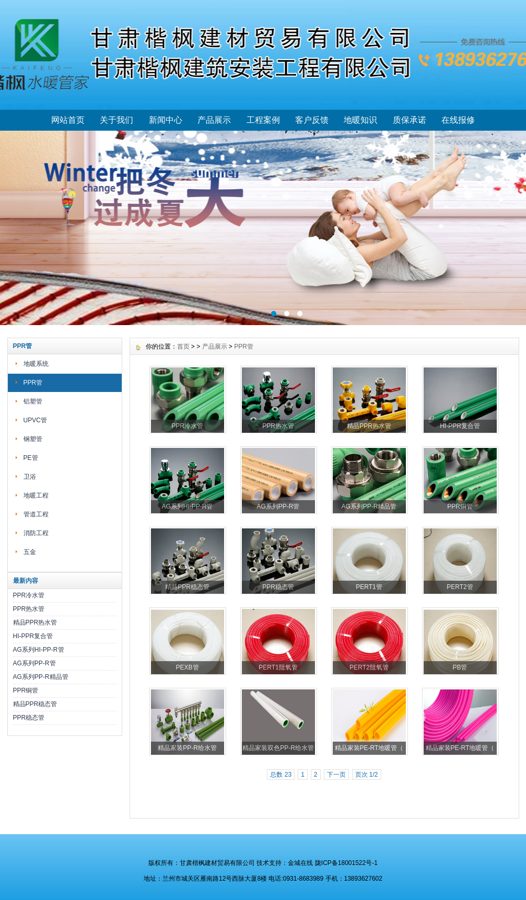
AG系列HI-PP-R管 (38, 649)
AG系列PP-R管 (34, 663)
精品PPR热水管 (35, 622)
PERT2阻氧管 (368, 667)
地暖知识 (360, 120)
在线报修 (458, 120)
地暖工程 (36, 495)
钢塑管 (33, 439)
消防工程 (36, 533)
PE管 (31, 457)
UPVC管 (35, 420)
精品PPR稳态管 (35, 704)
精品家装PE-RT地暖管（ (369, 748)
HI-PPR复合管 (33, 636)
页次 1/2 (366, 774)
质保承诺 (409, 120)
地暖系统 (36, 363)
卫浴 (30, 476)
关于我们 (116, 120)
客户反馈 (312, 120)
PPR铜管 (26, 690)
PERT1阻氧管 (278, 667)
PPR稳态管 (29, 717)
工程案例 (263, 120)
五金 (30, 552)
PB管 (459, 667)
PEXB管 (187, 667)
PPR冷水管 (29, 595)
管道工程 (36, 514)
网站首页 (68, 120)
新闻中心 (165, 120)
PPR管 (33, 382)
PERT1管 (369, 587)
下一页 (336, 774)
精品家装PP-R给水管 (187, 748)
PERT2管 (460, 587)
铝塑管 (33, 401)
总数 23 (280, 774)
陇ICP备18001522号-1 (346, 863)
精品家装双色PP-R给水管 (278, 748)
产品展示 (214, 120)
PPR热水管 (29, 609)
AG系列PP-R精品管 (40, 676)
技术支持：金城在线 (284, 863)
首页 (183, 346)
